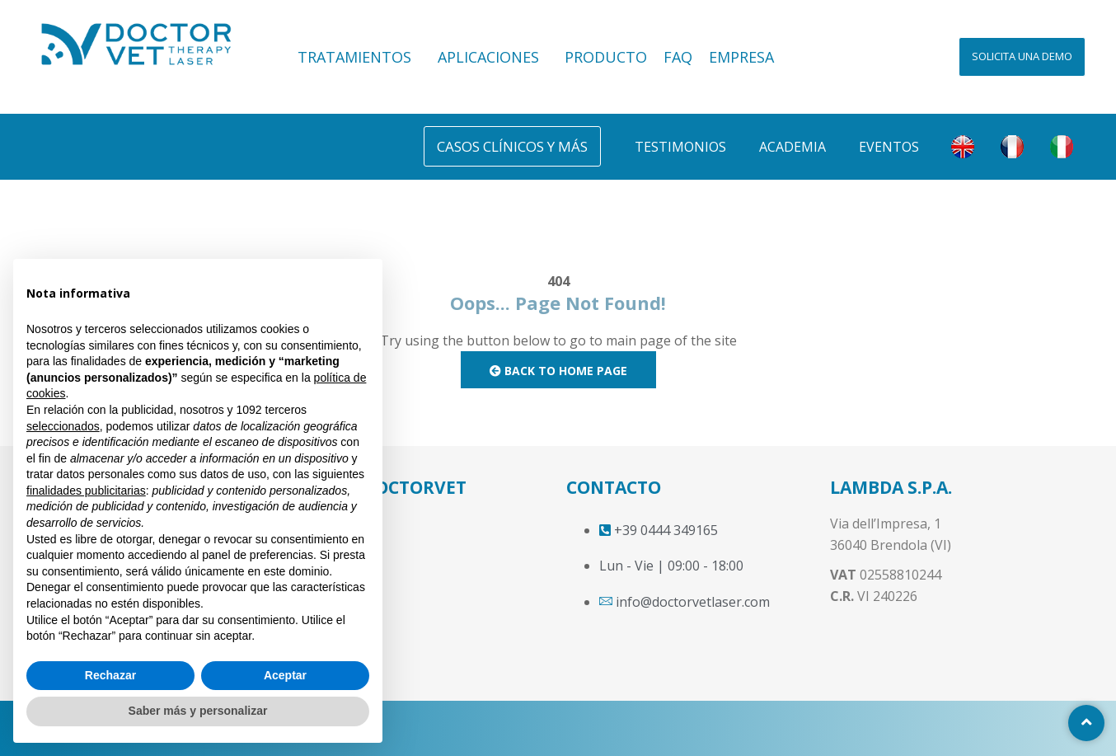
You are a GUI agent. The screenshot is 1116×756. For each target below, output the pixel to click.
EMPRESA (741, 57)
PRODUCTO (606, 57)
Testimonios (680, 147)
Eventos (889, 147)
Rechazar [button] (110, 675)
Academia (792, 147)
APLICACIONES (493, 57)
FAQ (678, 57)
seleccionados (63, 426)
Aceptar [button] (285, 675)
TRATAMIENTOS (359, 57)
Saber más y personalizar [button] (198, 710)
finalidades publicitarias (86, 490)
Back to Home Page (558, 370)
